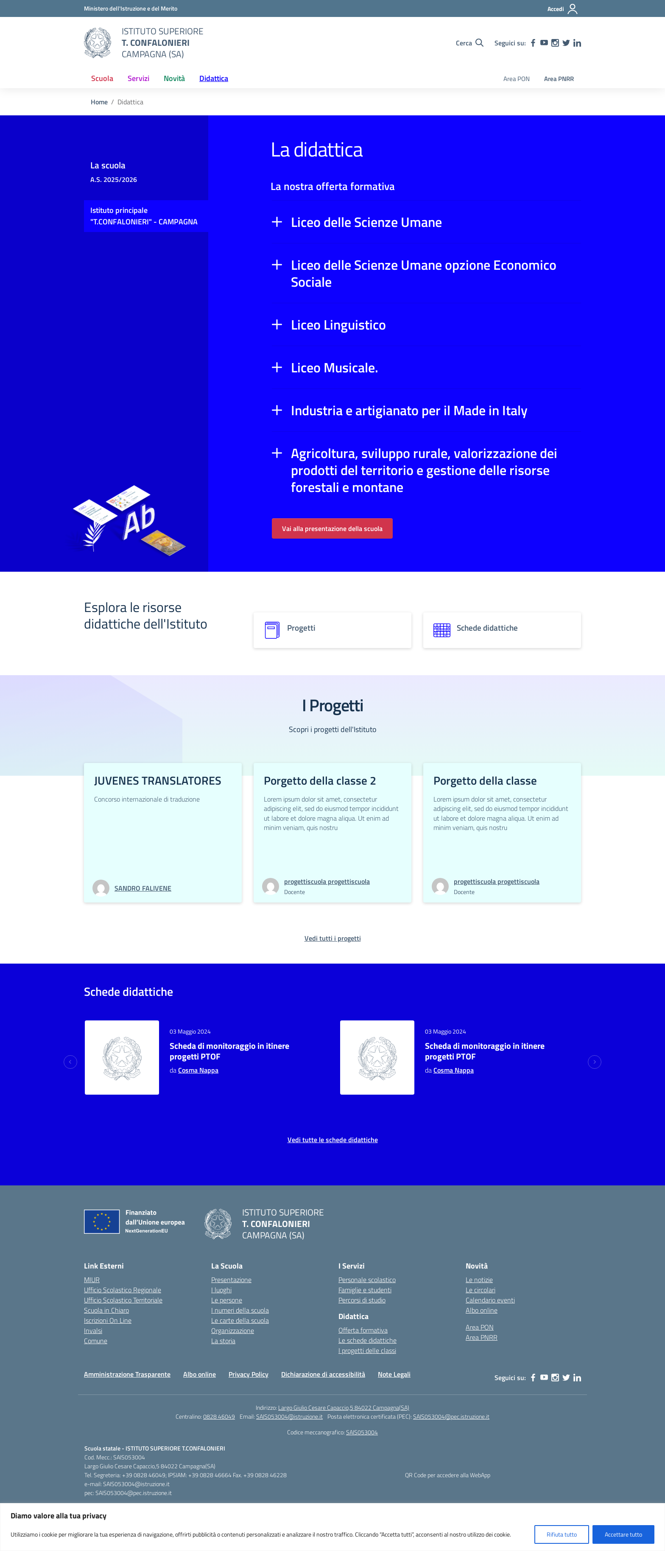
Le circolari (480, 1290)
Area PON (516, 79)
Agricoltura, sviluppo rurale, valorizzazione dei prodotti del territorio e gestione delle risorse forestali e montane (424, 470)
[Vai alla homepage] (97, 43)
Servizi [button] (138, 78)
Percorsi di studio (362, 1300)
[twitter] (566, 43)
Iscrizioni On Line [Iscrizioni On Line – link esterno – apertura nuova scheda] (107, 1320)
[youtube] (544, 43)
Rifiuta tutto (562, 1534)
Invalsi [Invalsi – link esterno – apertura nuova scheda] (93, 1330)
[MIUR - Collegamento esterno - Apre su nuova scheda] (130, 8)
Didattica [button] (213, 78)
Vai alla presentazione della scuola (332, 528)
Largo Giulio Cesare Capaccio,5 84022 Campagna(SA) (343, 1407)
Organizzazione (232, 1330)
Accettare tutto (623, 1534)
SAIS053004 (362, 1432)
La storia (223, 1341)
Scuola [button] (102, 78)
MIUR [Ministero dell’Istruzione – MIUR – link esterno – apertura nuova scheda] (92, 1279)
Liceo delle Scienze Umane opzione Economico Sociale (423, 273)
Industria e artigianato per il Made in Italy (409, 410)
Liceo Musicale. (334, 367)
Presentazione (231, 1279)
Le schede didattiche (367, 1340)
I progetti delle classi (367, 1350)
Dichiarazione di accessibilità (323, 1374)
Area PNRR (559, 79)
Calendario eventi (490, 1300)
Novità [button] (174, 78)
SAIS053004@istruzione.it (289, 1416)
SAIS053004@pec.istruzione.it (451, 1416)
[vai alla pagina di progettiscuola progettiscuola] (327, 881)
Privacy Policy (248, 1374)
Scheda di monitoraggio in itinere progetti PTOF (229, 1051)
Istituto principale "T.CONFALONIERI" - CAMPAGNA (144, 215)
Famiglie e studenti (364, 1290)
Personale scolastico (367, 1279)
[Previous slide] (70, 1062)
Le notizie (479, 1279)
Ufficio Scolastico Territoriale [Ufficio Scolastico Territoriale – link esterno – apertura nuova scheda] (123, 1300)
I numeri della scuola (240, 1310)
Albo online (481, 1310)
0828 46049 (219, 1416)
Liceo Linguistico (338, 324)
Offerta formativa (363, 1330)
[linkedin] (577, 43)
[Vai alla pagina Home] (99, 102)
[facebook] (533, 43)
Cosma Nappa (198, 1070)
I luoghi (221, 1290)
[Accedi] (563, 9)
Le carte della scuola (240, 1320)
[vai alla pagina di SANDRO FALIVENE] (143, 888)
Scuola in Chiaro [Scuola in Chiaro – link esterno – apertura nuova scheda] (106, 1310)
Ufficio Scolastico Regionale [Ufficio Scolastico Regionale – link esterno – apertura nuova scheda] (122, 1290)
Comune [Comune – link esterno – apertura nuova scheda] (95, 1341)
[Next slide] (594, 1062)
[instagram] (555, 43)
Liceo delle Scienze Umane (366, 222)
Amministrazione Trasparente (127, 1374)
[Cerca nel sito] (469, 42)
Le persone (226, 1300)
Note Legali (394, 1374)
